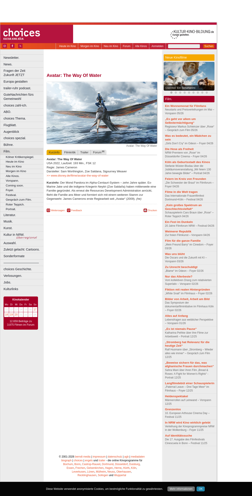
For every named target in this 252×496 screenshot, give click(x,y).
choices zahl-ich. (15, 105)
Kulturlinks (11, 289)
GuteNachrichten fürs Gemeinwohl (19, 97)
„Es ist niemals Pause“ (181, 329)
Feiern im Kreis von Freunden (185, 179)
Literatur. (10, 215)
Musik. (8, 221)
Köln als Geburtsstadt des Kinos (187, 162)
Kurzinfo (54, 152)
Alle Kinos (141, 46)
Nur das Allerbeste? (178, 276)
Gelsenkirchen (95, 467)
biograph (66, 460)
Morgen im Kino (89, 46)
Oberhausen (123, 471)
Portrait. (11, 209)
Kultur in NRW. (14, 234)
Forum (127, 46)
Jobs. (7, 282)
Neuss (111, 471)
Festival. (11, 195)
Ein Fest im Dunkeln (179, 222)
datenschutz (115, 456)
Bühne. (9, 144)
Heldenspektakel (176, 396)
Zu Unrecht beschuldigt (181, 267)
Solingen (103, 475)
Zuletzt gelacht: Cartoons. (22, 249)
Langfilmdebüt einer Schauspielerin (189, 383)
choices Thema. (15, 118)
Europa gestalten (16, 81)
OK (201, 488)
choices (78, 460)
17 (35, 309)
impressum (99, 456)
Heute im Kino (67, 46)
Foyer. (10, 190)
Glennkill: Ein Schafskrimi (180, 87)
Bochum (68, 464)
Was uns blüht (175, 254)
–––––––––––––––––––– (21, 262)
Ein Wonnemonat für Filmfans (185, 106)
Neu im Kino (111, 46)
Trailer (84, 152)
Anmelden (157, 46)
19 (11, 314)
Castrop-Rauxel (91, 464)
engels (89, 460)
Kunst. (8, 228)
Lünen (90, 471)
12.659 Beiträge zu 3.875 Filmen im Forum (20, 323)
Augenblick (11, 131)
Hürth (126, 467)
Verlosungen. (13, 275)
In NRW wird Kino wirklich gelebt (187, 422)
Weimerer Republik (178, 231)
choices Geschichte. (18, 269)
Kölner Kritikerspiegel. (20, 157)
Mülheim (101, 471)
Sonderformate (14, 256)
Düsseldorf (121, 464)
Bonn (77, 464)
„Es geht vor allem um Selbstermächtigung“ (180, 120)
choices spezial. (15, 138)
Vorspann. (12, 180)
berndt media (83, 456)
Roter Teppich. (15, 204)
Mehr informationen (181, 488)
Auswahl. (10, 243)
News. (8, 64)
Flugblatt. (10, 125)
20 (16, 314)
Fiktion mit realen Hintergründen (187, 289)
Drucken (152, 210)
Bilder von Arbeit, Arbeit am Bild (187, 299)
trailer (102, 460)
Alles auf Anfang (176, 315)
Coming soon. (15, 185)
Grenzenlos (173, 409)
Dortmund (108, 464)
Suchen (208, 46)
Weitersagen (58, 210)
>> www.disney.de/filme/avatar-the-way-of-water (77, 175)
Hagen (109, 467)
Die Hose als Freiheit (179, 149)
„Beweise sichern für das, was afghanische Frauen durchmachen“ (189, 364)
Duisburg (134, 464)
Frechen (80, 467)
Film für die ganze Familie (183, 240)
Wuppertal (120, 475)
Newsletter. (11, 57)
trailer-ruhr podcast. (17, 88)
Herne (118, 467)
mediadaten (138, 456)
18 (6, 314)
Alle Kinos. (12, 176)
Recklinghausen (87, 475)
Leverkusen (79, 471)
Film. (7, 151)
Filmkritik (70, 152)
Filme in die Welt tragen (181, 192)
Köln (133, 467)
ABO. (7, 112)
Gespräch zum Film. (19, 199)
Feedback (76, 210)
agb (126, 456)
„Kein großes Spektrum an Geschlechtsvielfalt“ (183, 207)
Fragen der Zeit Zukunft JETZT (24, 73)
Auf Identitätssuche (178, 435)
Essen (70, 467)
